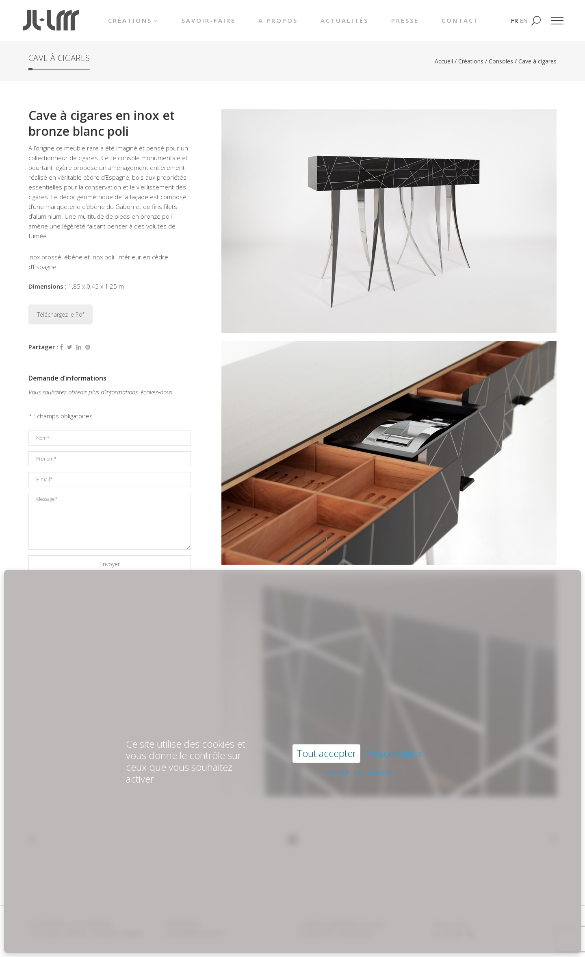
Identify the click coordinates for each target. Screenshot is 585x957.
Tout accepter (326, 723)
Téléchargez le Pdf (60, 314)
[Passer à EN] (524, 20)
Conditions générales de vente (342, 924)
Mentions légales (119, 933)
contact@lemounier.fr (195, 933)
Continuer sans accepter (358, 742)
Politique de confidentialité (336, 933)
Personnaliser (393, 724)
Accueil (444, 61)
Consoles (501, 61)
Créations (470, 61)
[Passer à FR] (514, 20)
